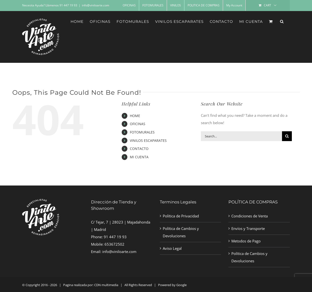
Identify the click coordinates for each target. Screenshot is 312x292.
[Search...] (241, 136)
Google (181, 285)
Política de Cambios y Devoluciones (181, 232)
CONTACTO (139, 148)
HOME (135, 115)
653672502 (114, 244)
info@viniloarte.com (95, 5)
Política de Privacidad (181, 215)
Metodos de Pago (246, 241)
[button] (282, 21)
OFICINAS (137, 123)
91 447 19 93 (115, 236)
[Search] (287, 136)
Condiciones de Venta (249, 215)
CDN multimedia (106, 285)
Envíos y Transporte (248, 228)
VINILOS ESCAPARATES (148, 140)
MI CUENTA (139, 157)
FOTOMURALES (142, 132)
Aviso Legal (172, 248)
